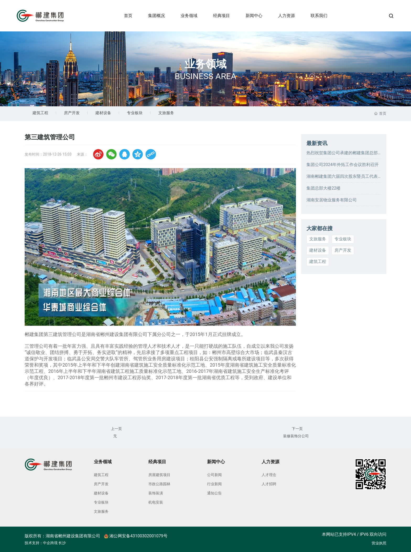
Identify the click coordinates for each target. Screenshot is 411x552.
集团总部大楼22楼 (323, 188)
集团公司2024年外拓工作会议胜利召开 (342, 164)
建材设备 (103, 113)
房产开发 (72, 113)
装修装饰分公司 (296, 436)
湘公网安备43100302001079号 (135, 535)
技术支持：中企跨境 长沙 (45, 543)
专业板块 (135, 113)
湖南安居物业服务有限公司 (331, 199)
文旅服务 (166, 113)
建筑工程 (40, 113)
